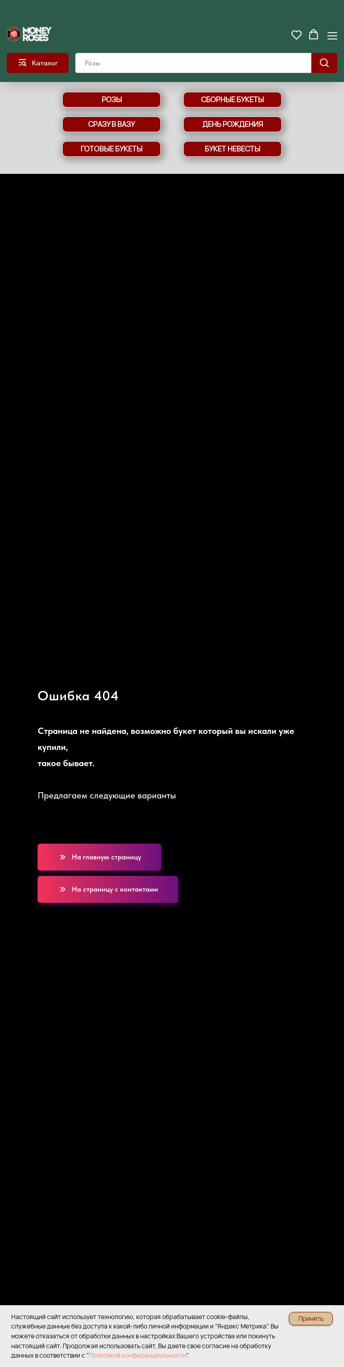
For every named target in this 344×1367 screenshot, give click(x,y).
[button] (296, 34)
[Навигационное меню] (332, 35)
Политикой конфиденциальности (137, 1355)
